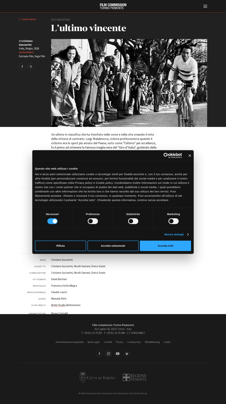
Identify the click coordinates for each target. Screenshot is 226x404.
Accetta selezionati (113, 245)
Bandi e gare (94, 342)
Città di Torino (97, 377)
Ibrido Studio (58, 305)
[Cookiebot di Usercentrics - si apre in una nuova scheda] (166, 155)
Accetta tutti (165, 245)
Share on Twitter (30, 66)
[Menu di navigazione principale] (205, 6)
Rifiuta (60, 245)
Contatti (108, 342)
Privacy (119, 342)
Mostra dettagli (174, 234)
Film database (28, 19)
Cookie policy (134, 342)
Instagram (108, 353)
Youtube (117, 353)
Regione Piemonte (135, 377)
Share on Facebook (22, 66)
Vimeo (126, 353)
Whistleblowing (152, 342)
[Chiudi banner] (190, 155)
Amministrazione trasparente (70, 342)
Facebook (99, 353)
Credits (167, 342)
